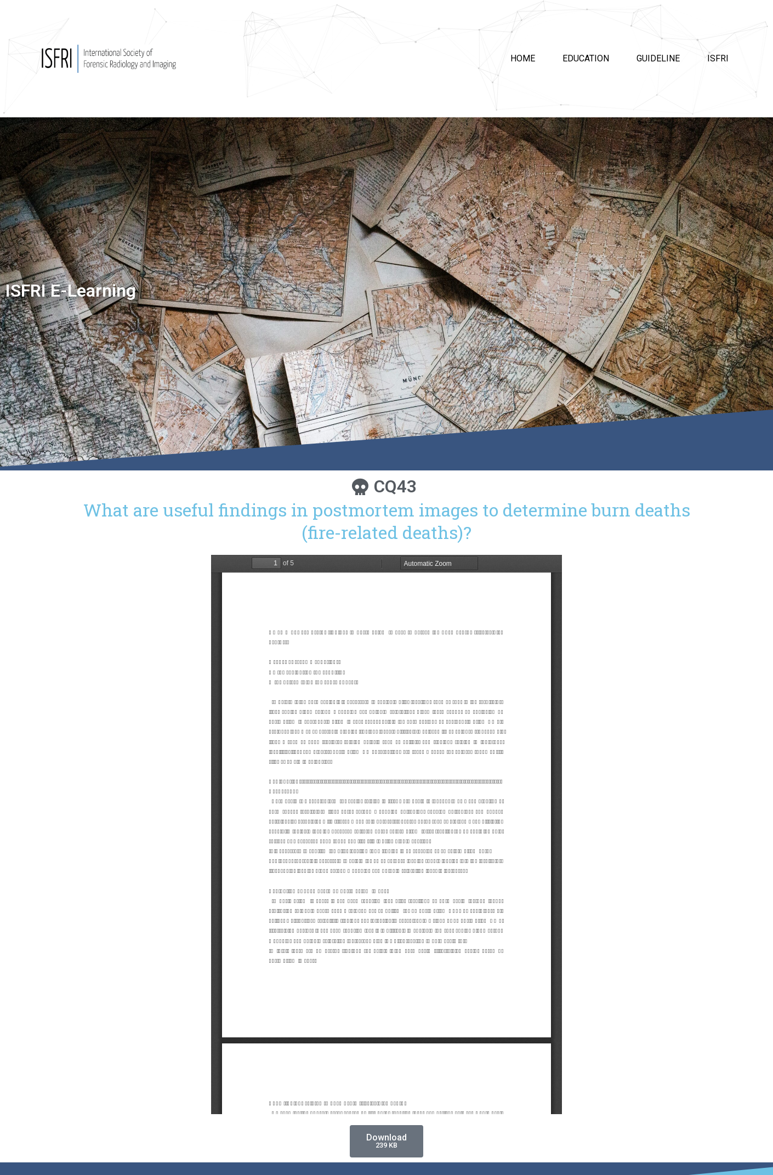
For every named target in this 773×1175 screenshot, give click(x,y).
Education (585, 58)
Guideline (658, 58)
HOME (522, 58)
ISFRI (718, 58)
